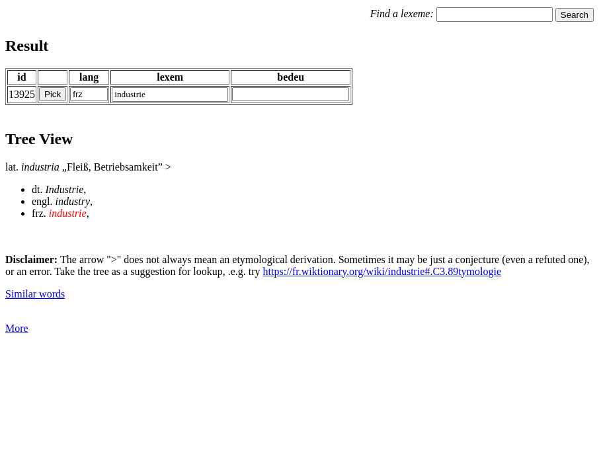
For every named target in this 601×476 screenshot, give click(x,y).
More (16, 328)
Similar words (35, 293)
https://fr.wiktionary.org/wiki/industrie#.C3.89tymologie (382, 271)
